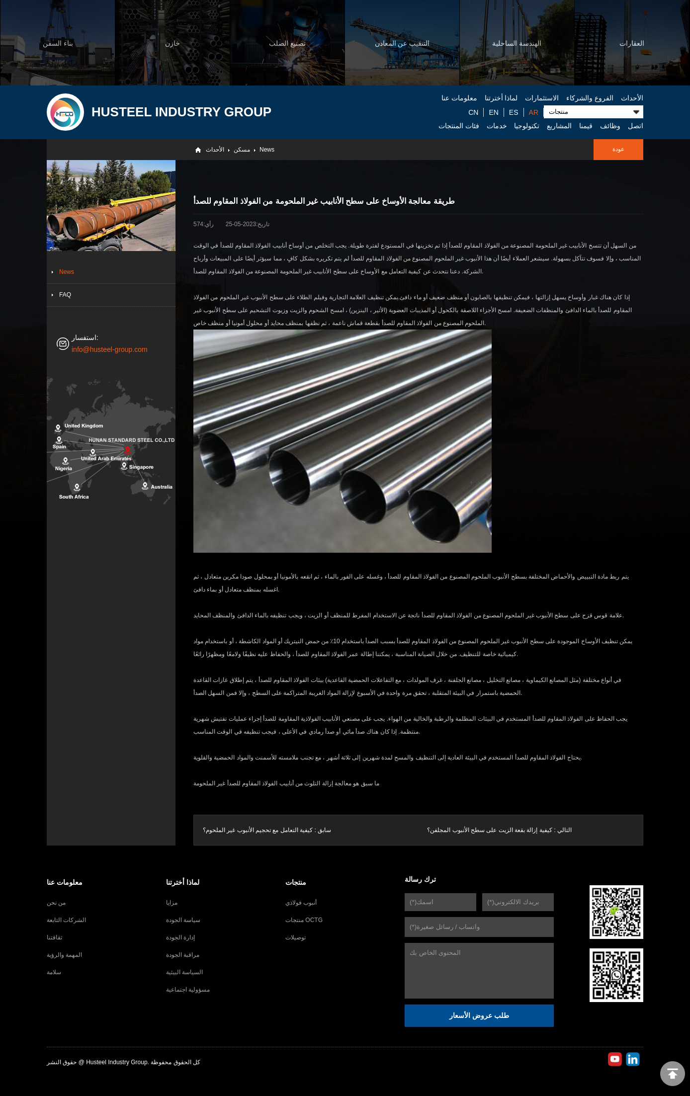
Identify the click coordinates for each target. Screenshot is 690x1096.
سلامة (54, 972)
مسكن (242, 149)
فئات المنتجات (458, 126)
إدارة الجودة (180, 937)
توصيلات (295, 937)
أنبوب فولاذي (301, 902)
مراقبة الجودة (182, 954)
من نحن (56, 902)
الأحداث (632, 98)
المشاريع (559, 126)
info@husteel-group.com (110, 349)
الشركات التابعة (66, 920)
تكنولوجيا (526, 126)
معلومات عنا (459, 98)
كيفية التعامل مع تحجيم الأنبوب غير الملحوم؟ (258, 830)
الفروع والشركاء (589, 98)
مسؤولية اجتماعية (188, 989)
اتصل (635, 126)
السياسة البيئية (184, 972)
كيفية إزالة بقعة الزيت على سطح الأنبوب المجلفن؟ (489, 830)
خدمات (497, 126)
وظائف (610, 126)
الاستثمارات (542, 98)
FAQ (65, 294)
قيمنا (586, 126)
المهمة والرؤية (64, 954)
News (266, 149)
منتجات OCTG (304, 920)
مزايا (171, 902)
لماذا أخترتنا (501, 98)
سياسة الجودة (183, 920)
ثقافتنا (54, 937)
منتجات (295, 882)
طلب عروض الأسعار (479, 1015)
